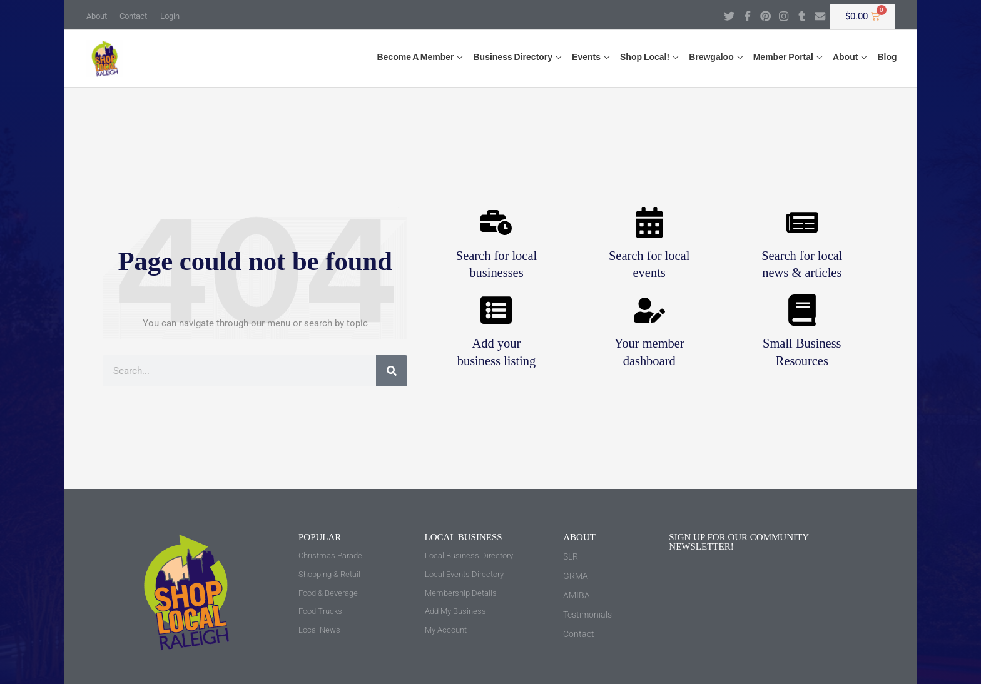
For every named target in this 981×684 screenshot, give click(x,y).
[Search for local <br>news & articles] (802, 222)
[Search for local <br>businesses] (496, 222)
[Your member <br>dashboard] (649, 310)
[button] (416, 55)
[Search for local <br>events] (649, 222)
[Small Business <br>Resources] (802, 310)
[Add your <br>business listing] (496, 310)
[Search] (391, 370)
